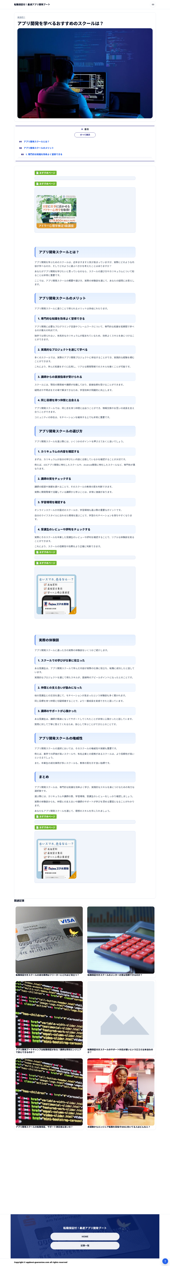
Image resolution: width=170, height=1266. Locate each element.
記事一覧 (85, 1245)
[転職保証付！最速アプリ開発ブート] (32, 4)
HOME (85, 1236)
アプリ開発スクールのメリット (39, 152)
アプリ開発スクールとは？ (37, 146)
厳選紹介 (21, 17)
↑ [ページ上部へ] (165, 1261)
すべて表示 (85, 139)
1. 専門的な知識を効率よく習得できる (44, 158)
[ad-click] (85, 180)
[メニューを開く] (153, 4)
